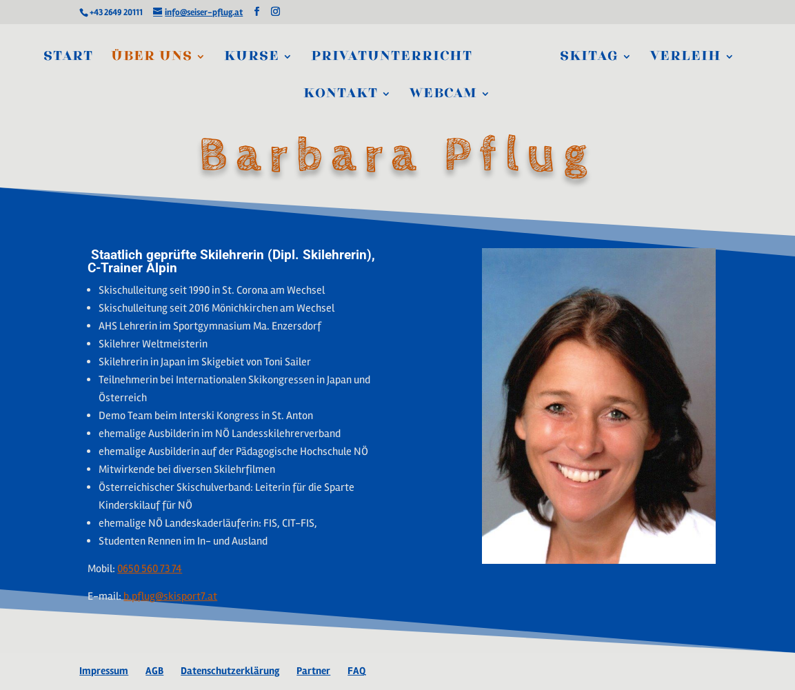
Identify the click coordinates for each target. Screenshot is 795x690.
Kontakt (340, 95)
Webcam (443, 95)
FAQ (356, 670)
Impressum (103, 670)
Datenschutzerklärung (230, 670)
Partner (313, 670)
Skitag (589, 58)
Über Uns (151, 58)
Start (68, 58)
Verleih (685, 58)
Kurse (251, 58)
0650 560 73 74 (149, 569)
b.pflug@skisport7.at (170, 596)
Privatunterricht (391, 58)
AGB (154, 670)
